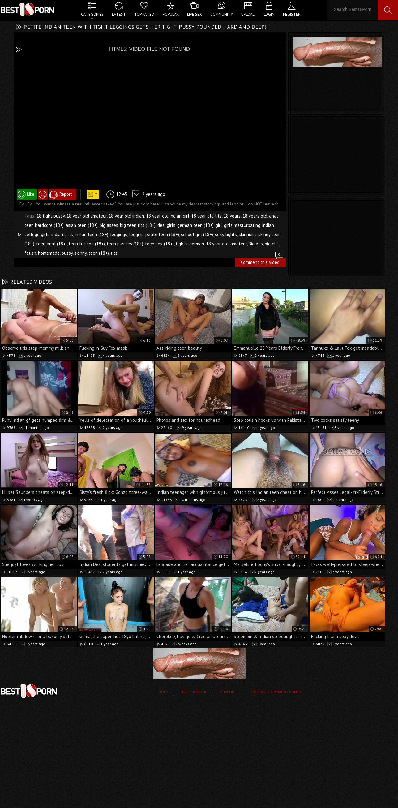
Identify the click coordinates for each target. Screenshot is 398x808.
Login (269, 14)
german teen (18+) (195, 225)
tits (114, 253)
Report (65, 194)
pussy (67, 253)
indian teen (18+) (91, 234)
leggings (118, 234)
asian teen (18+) (82, 225)
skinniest (247, 234)
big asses (109, 225)
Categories (92, 14)
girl (219, 225)
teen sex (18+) (159, 244)
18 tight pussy (50, 216)
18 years (232, 216)
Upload (248, 14)
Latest (119, 14)
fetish (30, 253)
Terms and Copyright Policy (275, 691)
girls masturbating (242, 225)
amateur (238, 244)
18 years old (254, 216)
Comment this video (262, 261)
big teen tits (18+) (138, 225)
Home (164, 691)
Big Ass (256, 244)
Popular (171, 14)
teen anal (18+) (51, 244)
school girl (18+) (197, 234)
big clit (271, 244)
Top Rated (144, 14)
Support (228, 691)
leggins (136, 234)
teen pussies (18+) (125, 244)
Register (291, 14)
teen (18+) (98, 253)
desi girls (166, 225)
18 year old (217, 244)
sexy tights (226, 234)
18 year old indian (126, 216)
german (196, 244)
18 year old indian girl (167, 216)
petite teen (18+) (162, 234)
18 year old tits (206, 216)
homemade (49, 253)
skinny (81, 253)
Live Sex (194, 14)
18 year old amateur (86, 216)
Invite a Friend (194, 691)
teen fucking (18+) (87, 244)
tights (181, 244)
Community (221, 14)
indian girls (62, 234)
